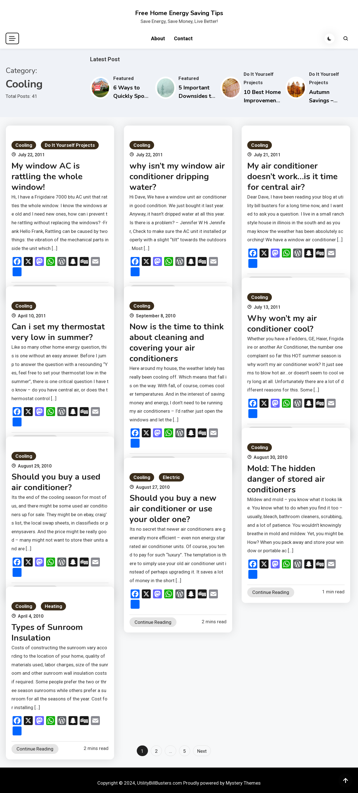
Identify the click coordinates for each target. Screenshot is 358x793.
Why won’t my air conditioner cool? (282, 324)
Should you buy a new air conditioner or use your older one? (172, 508)
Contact (183, 38)
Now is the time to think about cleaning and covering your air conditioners (176, 342)
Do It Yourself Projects (70, 145)
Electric (171, 477)
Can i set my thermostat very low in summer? (58, 332)
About (158, 38)
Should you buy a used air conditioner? (55, 482)
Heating (53, 606)
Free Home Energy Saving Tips (179, 13)
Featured (123, 78)
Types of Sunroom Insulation (47, 633)
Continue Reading (270, 592)
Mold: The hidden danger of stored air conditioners (286, 479)
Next (202, 751)
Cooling (23, 145)
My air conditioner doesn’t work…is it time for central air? (292, 176)
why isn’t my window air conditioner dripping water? (177, 176)
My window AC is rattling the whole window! (47, 176)
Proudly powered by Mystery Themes (222, 783)
